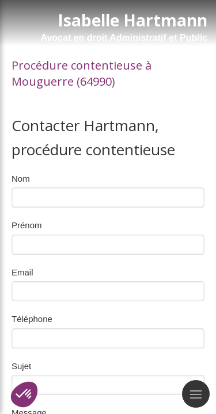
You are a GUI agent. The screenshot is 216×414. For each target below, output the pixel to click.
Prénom (27, 225)
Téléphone (32, 319)
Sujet (21, 366)
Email (22, 272)
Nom (21, 178)
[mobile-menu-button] (195, 393)
